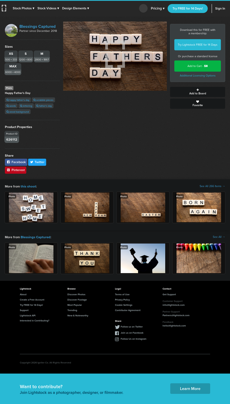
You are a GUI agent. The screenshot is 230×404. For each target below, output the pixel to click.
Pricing (157, 8)
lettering (26, 106)
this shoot (28, 186)
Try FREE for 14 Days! (187, 8)
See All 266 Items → (212, 186)
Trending (72, 309)
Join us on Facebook (132, 332)
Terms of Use (122, 294)
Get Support (169, 294)
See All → (219, 237)
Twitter (37, 162)
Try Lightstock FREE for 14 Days (197, 45)
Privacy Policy (122, 299)
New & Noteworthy (77, 315)
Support (24, 309)
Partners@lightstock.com (176, 315)
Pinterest (15, 170)
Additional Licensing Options (198, 75)
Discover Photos (76, 294)
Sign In (220, 8)
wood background (17, 111)
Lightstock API (27, 315)
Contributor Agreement (128, 309)
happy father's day (17, 100)
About (23, 294)
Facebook (16, 162)
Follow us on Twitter (132, 326)
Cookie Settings (123, 304)
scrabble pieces (43, 100)
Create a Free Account (32, 299)
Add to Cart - (197, 66)
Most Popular (74, 304)
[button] (23, 8)
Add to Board (197, 91)
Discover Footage (77, 299)
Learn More (190, 388)
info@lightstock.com (174, 304)
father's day (44, 106)
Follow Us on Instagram (133, 338)
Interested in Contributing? (34, 320)
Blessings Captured (37, 26)
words (11, 106)
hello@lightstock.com (174, 325)
